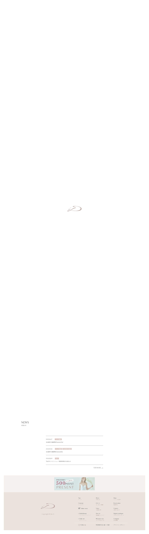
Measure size (103, 520)
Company (120, 520)
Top (85, 499)
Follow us (82, 525)
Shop (120, 499)
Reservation (120, 504)
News (103, 499)
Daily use (85, 520)
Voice (103, 509)
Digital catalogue (120, 514)
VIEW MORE (98, 467)
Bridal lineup (85, 514)
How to (103, 514)
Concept (85, 504)
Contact (120, 509)
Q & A (103, 504)
